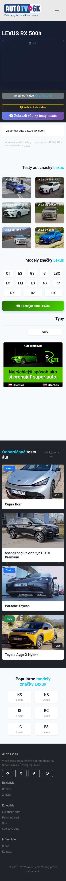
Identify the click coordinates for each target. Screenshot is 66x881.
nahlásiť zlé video (33, 107)
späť (33, 43)
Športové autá (10, 828)
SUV (28, 145)
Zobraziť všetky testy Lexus (33, 116)
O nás (5, 846)
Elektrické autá (11, 812)
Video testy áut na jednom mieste (21, 15)
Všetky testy (51, 454)
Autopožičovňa (33, 345)
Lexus (45, 142)
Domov (6, 789)
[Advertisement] (35, 154)
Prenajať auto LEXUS (33, 305)
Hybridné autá (10, 817)
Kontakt (7, 851)
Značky (6, 794)
